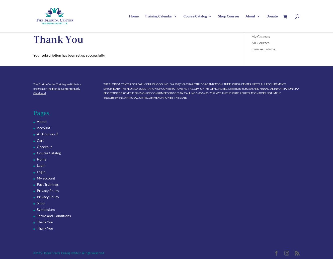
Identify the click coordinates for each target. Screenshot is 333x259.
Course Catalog (195, 16)
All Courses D (47, 134)
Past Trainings (48, 184)
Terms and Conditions (54, 216)
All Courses (260, 43)
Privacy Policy (48, 190)
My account (46, 178)
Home (134, 16)
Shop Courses (228, 16)
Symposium (46, 209)
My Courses (260, 36)
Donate (272, 16)
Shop (41, 203)
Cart (40, 140)
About (250, 16)
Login (41, 165)
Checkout (44, 147)
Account (43, 128)
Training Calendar (158, 16)
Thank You (45, 222)
